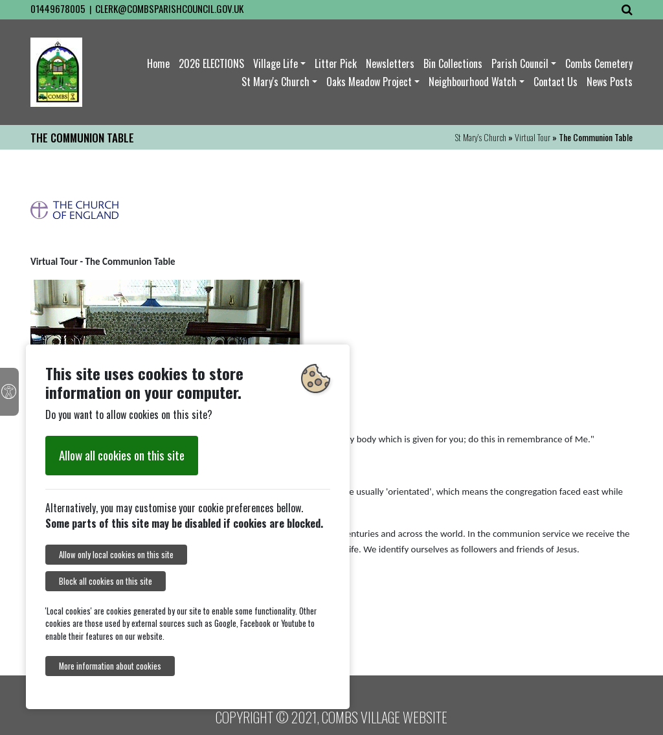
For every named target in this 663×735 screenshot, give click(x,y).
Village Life (275, 63)
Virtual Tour (532, 137)
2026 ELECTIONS (211, 63)
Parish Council (519, 63)
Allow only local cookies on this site (116, 554)
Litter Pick (336, 63)
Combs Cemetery (599, 63)
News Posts (610, 81)
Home (158, 63)
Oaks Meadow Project (369, 81)
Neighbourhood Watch (473, 81)
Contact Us (556, 81)
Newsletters (390, 63)
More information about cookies (110, 666)
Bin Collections (452, 63)
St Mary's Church (275, 81)
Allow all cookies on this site (122, 455)
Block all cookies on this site (105, 581)
